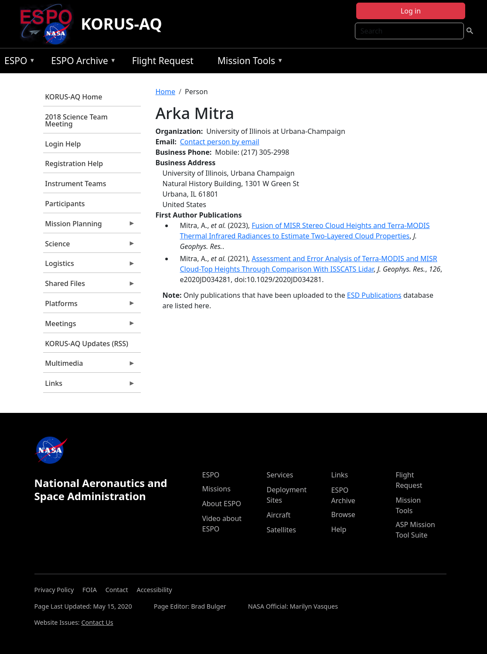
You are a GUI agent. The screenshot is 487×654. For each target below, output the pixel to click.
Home (166, 91)
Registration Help (74, 163)
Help (338, 529)
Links (89, 385)
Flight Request (163, 60)
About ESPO (221, 503)
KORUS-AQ (121, 23)
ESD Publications (374, 295)
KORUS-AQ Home (73, 97)
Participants (65, 203)
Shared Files (89, 286)
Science (89, 246)
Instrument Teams (75, 183)
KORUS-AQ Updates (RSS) (86, 343)
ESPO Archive (81, 62)
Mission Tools (248, 62)
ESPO (17, 62)
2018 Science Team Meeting (76, 120)
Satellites (281, 530)
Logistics (89, 265)
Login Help (63, 144)
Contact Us (97, 622)
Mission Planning (89, 226)
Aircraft (278, 515)
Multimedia (89, 365)
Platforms (89, 306)
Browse (343, 514)
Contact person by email (219, 141)
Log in (411, 11)
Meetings (89, 326)
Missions (216, 489)
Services (279, 475)
